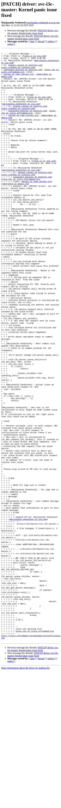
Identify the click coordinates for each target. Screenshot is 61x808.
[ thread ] (41, 41)
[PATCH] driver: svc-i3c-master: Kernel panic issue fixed (33, 32)
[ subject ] (51, 41)
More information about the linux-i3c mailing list (25, 786)
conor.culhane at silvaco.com (18, 71)
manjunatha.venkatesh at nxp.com (43, 22)
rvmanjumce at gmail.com (15, 210)
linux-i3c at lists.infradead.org (28, 124)
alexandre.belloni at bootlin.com (23, 73)
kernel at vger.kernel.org (19, 79)
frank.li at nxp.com (34, 57)
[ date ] (32, 41)
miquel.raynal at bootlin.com (25, 68)
